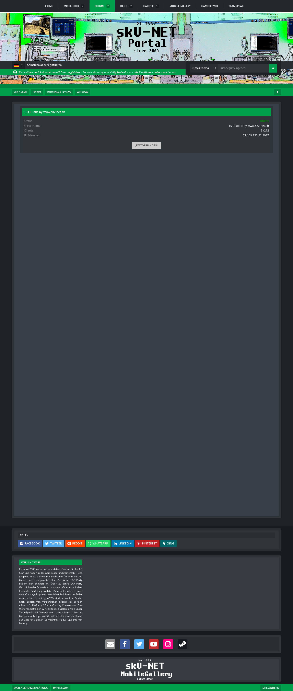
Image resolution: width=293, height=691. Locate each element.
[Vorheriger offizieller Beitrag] (193, 452)
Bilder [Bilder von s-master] (27, 432)
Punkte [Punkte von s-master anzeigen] (28, 420)
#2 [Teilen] (194, 362)
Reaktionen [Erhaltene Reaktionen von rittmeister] (30, 185)
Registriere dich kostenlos (118, 482)
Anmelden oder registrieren (44, 65)
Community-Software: (146, 681)
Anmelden (133, 491)
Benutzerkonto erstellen (98, 491)
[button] (18, 65)
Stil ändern (270, 673)
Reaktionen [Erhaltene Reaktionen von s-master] (30, 413)
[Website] (60, 135)
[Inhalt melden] (187, 345)
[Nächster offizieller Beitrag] (193, 345)
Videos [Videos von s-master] (27, 439)
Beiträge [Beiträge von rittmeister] (28, 198)
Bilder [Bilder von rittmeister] (27, 204)
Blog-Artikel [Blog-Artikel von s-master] (30, 445)
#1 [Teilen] (194, 134)
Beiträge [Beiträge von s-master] (28, 426)
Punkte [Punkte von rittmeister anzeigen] (28, 191)
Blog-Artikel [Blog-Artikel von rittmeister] (30, 211)
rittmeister (44, 123)
